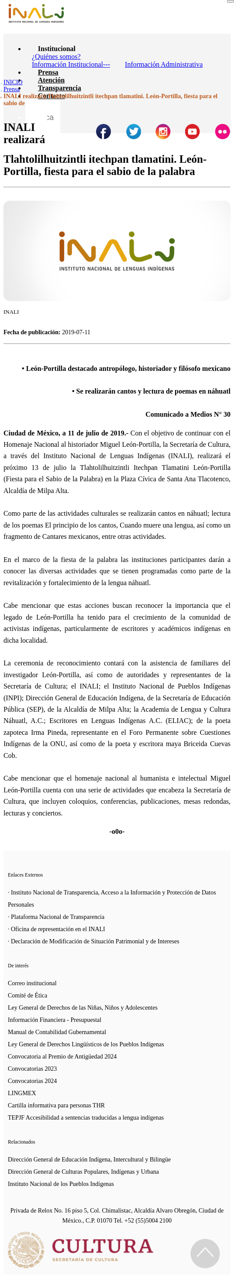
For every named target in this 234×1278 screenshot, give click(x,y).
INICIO (13, 82)
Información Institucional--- (71, 64)
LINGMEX (22, 1093)
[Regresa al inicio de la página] (205, 1253)
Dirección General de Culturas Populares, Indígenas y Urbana (83, 1171)
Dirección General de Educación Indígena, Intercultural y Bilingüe (89, 1159)
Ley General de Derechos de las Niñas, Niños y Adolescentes (83, 1007)
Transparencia (59, 88)
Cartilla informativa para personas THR (56, 1105)
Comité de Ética (27, 995)
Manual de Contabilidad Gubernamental (57, 1032)
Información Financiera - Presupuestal (54, 1020)
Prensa (48, 72)
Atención (51, 80)
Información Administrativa (164, 64)
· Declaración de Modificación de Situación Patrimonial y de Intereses (93, 941)
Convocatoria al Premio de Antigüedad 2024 (62, 1056)
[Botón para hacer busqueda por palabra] (36, 111)
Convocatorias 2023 (32, 1069)
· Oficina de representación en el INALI (56, 929)
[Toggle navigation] (230, 1)
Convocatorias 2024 (32, 1081)
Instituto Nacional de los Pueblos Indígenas (61, 1184)
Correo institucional (32, 983)
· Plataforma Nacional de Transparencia (56, 917)
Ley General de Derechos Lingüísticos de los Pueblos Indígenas (86, 1044)
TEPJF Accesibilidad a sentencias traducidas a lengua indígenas (86, 1117)
